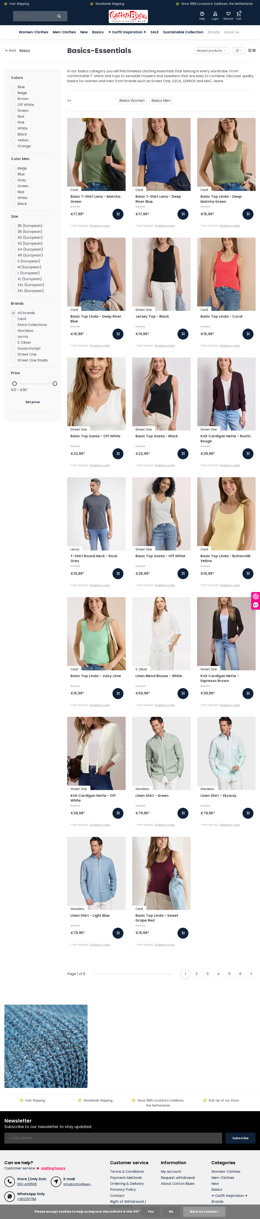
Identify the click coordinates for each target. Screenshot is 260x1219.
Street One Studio (33, 360)
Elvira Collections (32, 324)
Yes (151, 1212)
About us (232, 32)
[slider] (14, 383)
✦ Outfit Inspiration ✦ (127, 32)
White (23, 128)
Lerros (23, 336)
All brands (26, 313)
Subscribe (240, 1123)
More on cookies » (204, 1212)
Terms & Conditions (127, 1157)
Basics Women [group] (131, 100)
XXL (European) (31, 285)
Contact (117, 1181)
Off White (26, 104)
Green (23, 110)
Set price (32, 402)
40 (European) (30, 237)
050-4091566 (27, 1169)
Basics (98, 32)
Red (21, 116)
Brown (23, 98)
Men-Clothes (64, 32)
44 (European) (30, 249)
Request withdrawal (178, 1163)
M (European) (29, 267)
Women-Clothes (33, 32)
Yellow (23, 140)
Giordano (25, 330)
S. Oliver (24, 342)
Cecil (22, 319)
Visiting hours (53, 1153)
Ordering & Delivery (127, 1169)
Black (22, 134)
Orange (24, 146)
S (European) (29, 261)
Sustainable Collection (183, 32)
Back (10, 50)
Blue (21, 87)
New (84, 32)
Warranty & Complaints (130, 1198)
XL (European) (30, 279)
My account (171, 1157)
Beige (22, 93)
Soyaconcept (29, 348)
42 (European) (30, 243)
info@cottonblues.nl (78, 1169)
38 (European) (30, 231)
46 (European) (30, 255)
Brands (214, 32)
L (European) (29, 273)
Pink (21, 122)
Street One (27, 354)
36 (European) (30, 225)
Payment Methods (126, 1163)
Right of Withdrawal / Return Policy (128, 1189)
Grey (22, 180)
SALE (155, 32)
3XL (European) (31, 290)
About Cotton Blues (177, 1169)
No (171, 1212)
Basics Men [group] (160, 100)
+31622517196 (26, 1184)
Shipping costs (100, 226)
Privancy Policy (123, 1175)
